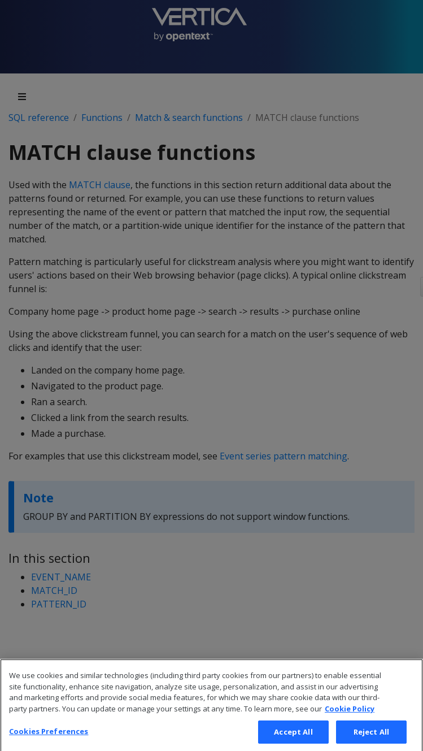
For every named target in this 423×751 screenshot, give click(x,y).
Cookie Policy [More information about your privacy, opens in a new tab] (349, 719)
